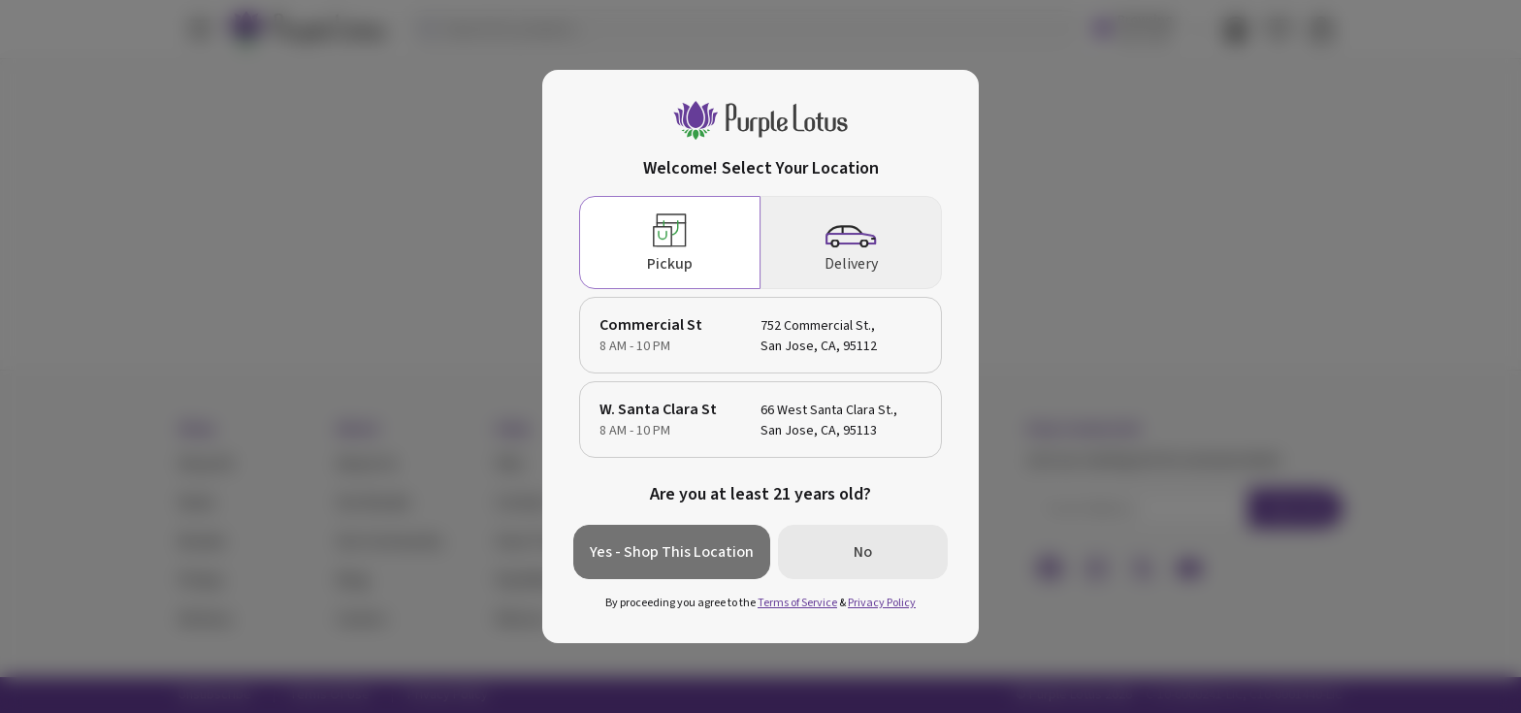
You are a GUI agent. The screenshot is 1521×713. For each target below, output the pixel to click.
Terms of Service (797, 603)
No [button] (863, 552)
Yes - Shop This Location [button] (672, 552)
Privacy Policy (882, 603)
